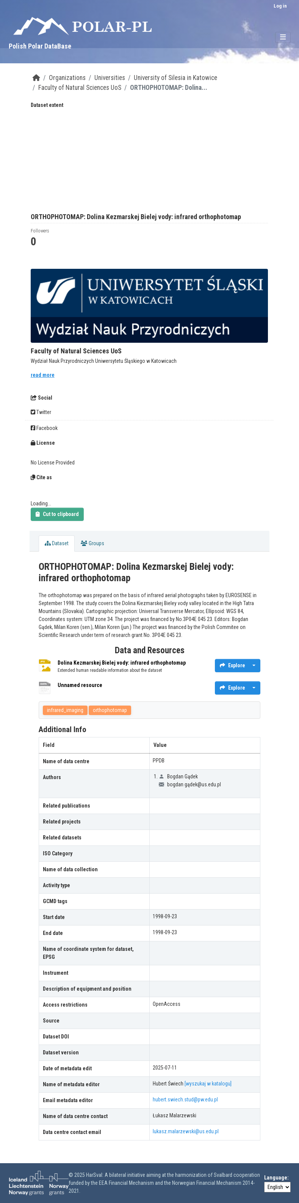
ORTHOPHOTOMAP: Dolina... (168, 87)
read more (43, 375)
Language (275, 1178)
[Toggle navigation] (283, 37)
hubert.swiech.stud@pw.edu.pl (185, 1099)
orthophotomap (110, 710)
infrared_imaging (65, 710)
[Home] (36, 78)
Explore (232, 665)
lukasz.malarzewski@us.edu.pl (186, 1131)
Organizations (67, 78)
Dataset (57, 543)
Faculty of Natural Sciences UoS (79, 87)
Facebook (44, 428)
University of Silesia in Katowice (175, 78)
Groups (92, 543)
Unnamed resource (80, 685)
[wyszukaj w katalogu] (208, 1084)
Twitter (41, 412)
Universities (109, 78)
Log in (280, 6)
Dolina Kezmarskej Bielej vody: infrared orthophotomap (122, 663)
